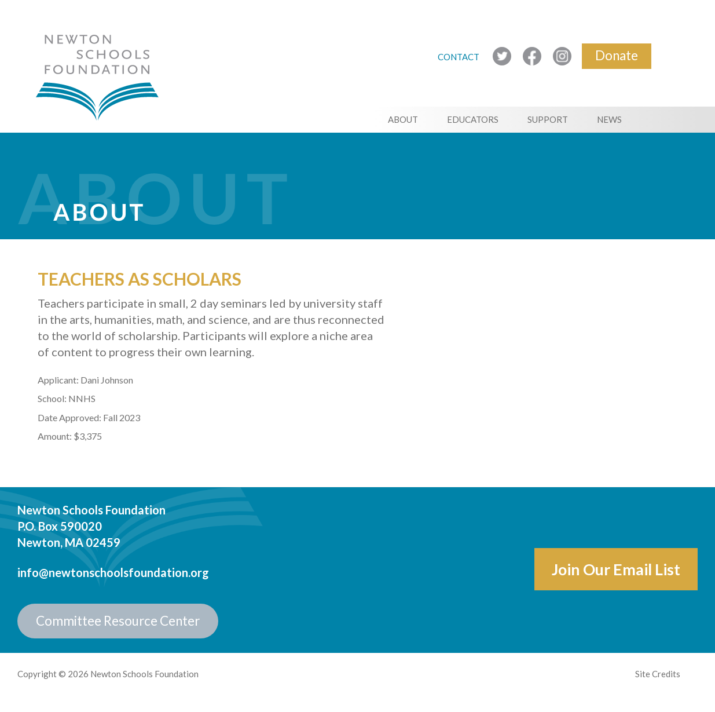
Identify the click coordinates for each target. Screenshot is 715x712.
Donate (616, 55)
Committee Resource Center (118, 621)
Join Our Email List (616, 569)
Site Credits (657, 674)
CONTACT (459, 57)
